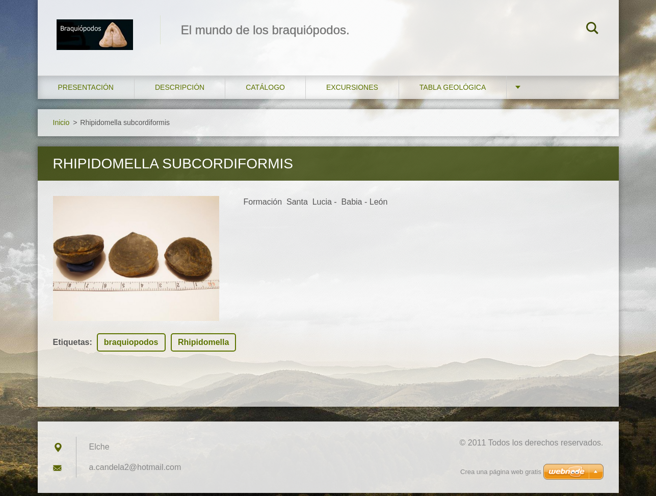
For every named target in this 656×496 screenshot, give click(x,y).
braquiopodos (131, 345)
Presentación (86, 90)
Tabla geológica (452, 90)
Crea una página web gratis (500, 472)
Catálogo (265, 90)
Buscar (592, 29)
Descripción (179, 90)
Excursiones (352, 90)
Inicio (61, 125)
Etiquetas (71, 345)
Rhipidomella (203, 345)
